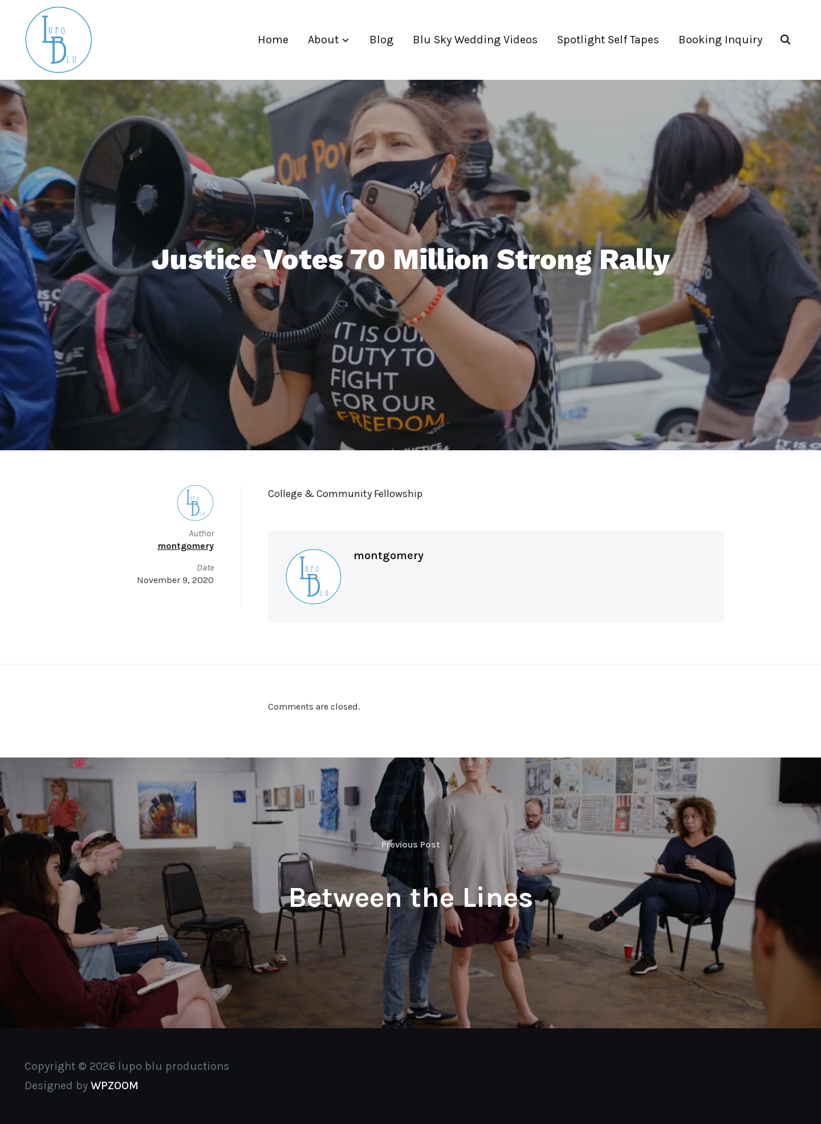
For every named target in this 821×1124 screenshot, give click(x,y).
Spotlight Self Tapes (608, 39)
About (323, 39)
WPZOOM (115, 1085)
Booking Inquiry (720, 39)
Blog (381, 39)
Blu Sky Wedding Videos (475, 39)
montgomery (388, 555)
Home (273, 39)
